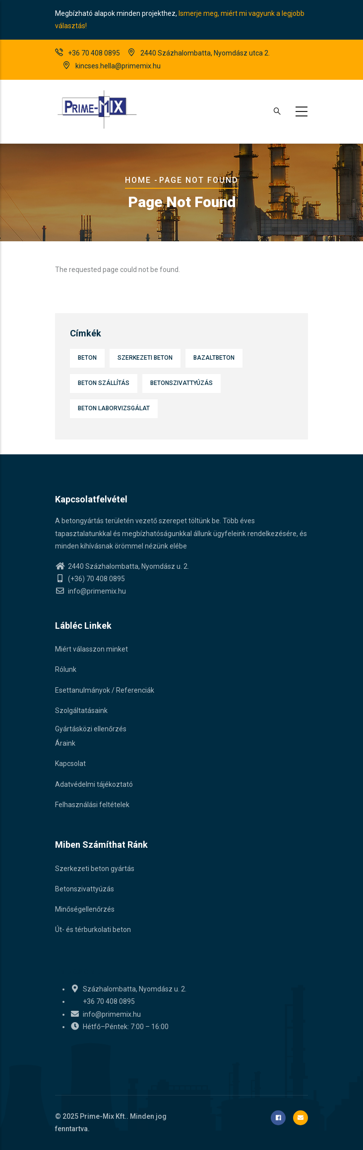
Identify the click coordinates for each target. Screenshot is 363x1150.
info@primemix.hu (90, 591)
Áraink (65, 743)
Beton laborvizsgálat (114, 408)
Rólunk (65, 669)
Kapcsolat (70, 763)
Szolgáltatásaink (81, 710)
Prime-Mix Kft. (103, 1116)
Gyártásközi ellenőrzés (90, 729)
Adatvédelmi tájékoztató (94, 784)
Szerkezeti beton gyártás (94, 869)
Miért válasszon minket (91, 649)
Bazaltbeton (214, 357)
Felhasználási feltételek (92, 805)
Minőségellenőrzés (85, 909)
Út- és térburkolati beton (93, 929)
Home (138, 180)
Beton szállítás (103, 383)
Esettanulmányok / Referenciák (104, 690)
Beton (87, 357)
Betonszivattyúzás (181, 383)
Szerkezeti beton (145, 357)
